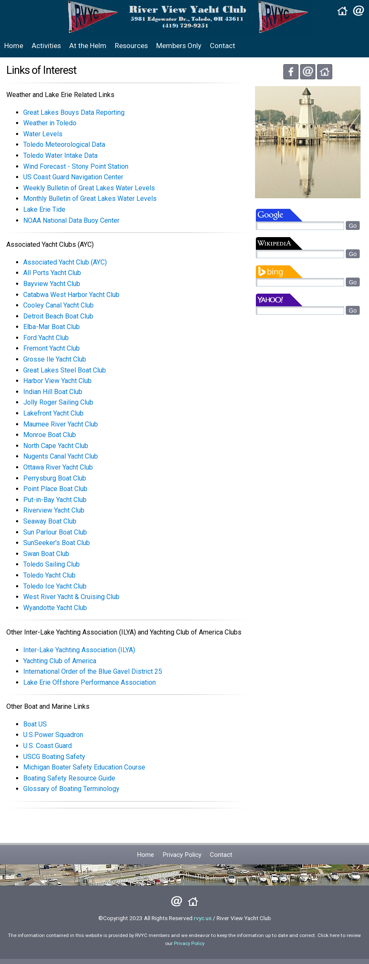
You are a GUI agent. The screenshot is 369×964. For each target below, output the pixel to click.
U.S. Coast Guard (47, 746)
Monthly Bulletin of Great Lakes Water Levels (90, 198)
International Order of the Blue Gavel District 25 (92, 671)
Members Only (178, 45)
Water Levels (42, 134)
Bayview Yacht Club (51, 284)
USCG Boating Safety (54, 757)
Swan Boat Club (46, 554)
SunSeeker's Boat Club (56, 543)
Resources (131, 45)
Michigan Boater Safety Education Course (84, 767)
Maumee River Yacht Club (60, 424)
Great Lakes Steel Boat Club (64, 370)
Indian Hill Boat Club (52, 392)
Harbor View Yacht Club (57, 381)
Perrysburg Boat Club (54, 478)
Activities (46, 45)
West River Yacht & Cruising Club (71, 597)
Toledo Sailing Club (51, 564)
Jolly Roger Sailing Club (58, 402)
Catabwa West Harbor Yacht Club (71, 295)
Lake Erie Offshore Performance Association (89, 682)
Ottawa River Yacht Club (58, 467)
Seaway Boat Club (49, 521)
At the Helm (87, 45)
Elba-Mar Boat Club (51, 327)
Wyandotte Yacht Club (55, 608)
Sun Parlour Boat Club (55, 532)
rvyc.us (203, 918)
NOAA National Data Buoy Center (71, 220)
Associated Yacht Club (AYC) (65, 262)
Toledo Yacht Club (49, 575)
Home (13, 45)
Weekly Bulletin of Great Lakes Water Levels (89, 188)
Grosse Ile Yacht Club (54, 359)
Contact (222, 45)
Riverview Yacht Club (53, 510)
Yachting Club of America (59, 661)
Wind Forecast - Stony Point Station (75, 166)
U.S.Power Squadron (53, 735)
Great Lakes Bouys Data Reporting (74, 112)
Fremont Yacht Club (51, 348)
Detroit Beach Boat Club (58, 316)
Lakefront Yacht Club (53, 413)
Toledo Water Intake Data (60, 155)
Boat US (35, 724)
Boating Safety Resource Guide (69, 778)
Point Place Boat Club (55, 489)
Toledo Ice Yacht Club (55, 586)
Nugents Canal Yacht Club (60, 456)
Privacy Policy (182, 855)
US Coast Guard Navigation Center (73, 177)
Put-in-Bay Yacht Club (55, 500)
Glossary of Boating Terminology (71, 789)
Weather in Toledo (49, 123)
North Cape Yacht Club (55, 446)
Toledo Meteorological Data (64, 144)
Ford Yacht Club (46, 338)
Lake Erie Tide (44, 209)
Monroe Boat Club (49, 435)
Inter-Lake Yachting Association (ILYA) (79, 650)
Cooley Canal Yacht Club (58, 305)
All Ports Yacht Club (52, 273)
